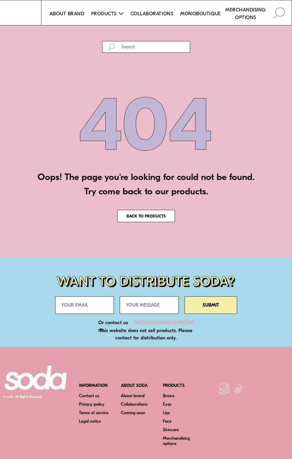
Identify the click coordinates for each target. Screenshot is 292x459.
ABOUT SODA (134, 385)
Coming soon (133, 412)
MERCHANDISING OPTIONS (245, 13)
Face (167, 421)
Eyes (167, 404)
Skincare (171, 429)
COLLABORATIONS (152, 13)
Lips (166, 412)
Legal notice (90, 421)
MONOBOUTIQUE (200, 13)
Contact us (89, 395)
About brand (132, 395)
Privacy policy (91, 404)
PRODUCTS (174, 385)
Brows (168, 395)
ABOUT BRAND (67, 13)
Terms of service (93, 412)
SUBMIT (210, 305)
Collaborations (134, 404)
